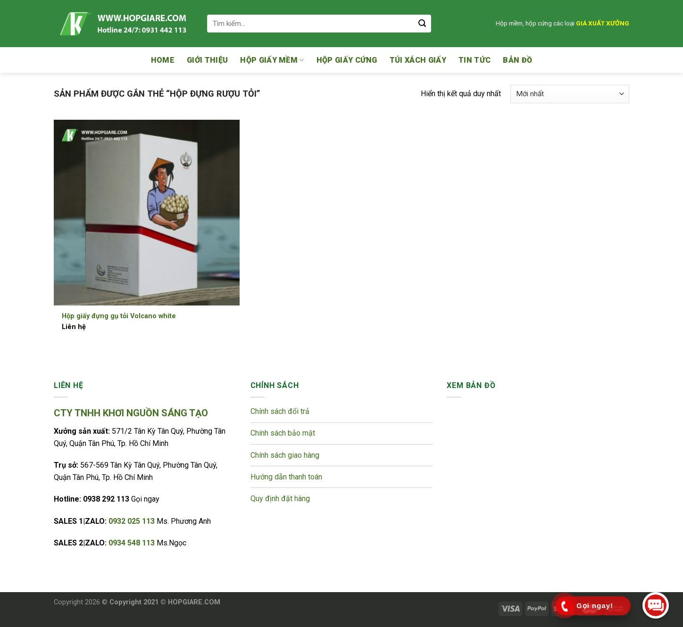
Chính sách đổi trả (280, 411)
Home (163, 60)
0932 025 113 (132, 521)
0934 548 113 (132, 542)
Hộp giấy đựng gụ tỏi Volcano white (119, 316)
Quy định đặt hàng (280, 498)
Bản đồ (517, 60)
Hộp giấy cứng (347, 60)
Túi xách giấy (418, 60)
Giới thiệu (207, 60)
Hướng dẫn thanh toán (286, 476)
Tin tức (474, 60)
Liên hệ (74, 327)
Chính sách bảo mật (283, 433)
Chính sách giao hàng (284, 455)
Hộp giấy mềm (272, 60)
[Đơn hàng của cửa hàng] (569, 94)
